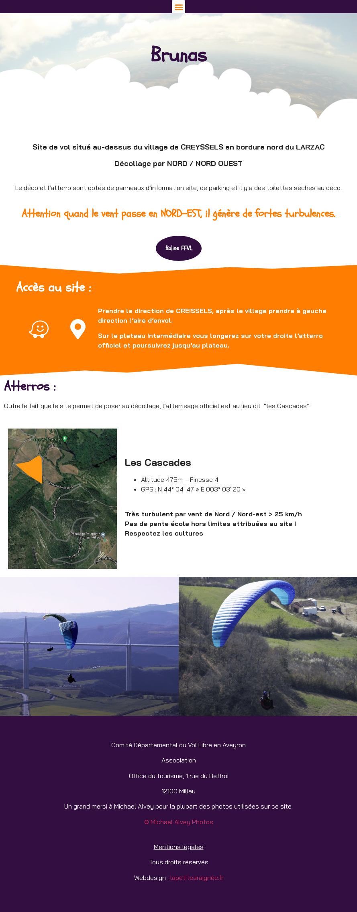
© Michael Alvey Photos (178, 822)
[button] (178, 6)
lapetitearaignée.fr (196, 878)
